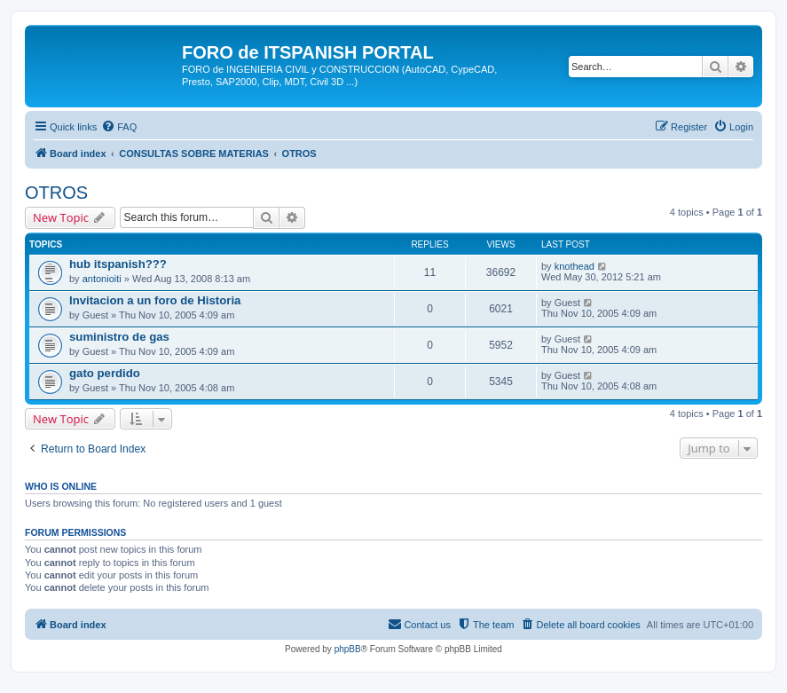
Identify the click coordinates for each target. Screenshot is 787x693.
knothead (574, 266)
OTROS (56, 192)
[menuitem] (119, 127)
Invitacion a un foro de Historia (154, 300)
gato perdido (104, 373)
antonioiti (102, 278)
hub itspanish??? (118, 264)
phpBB (347, 649)
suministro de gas (119, 336)
